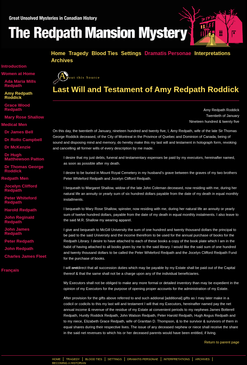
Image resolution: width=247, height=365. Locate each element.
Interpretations (212, 53)
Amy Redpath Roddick (18, 95)
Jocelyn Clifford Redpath (21, 188)
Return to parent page (221, 342)
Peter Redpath (19, 241)
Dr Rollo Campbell (23, 139)
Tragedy (78, 53)
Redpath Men (14, 178)
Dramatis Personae (167, 53)
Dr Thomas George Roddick (24, 168)
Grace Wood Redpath (17, 107)
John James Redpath (17, 231)
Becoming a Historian (69, 363)
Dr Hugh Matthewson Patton (24, 156)
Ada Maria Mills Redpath (20, 83)
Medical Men (14, 124)
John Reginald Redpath (19, 219)
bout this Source (79, 77)
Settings (131, 53)
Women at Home (18, 73)
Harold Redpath (21, 209)
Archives (62, 60)
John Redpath (19, 248)
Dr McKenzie (18, 147)
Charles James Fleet (25, 256)
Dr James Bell (19, 132)
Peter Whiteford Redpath (21, 200)
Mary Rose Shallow (24, 117)
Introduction (13, 66)
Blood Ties (105, 53)
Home (58, 53)
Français (10, 270)
